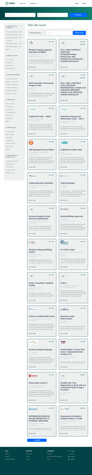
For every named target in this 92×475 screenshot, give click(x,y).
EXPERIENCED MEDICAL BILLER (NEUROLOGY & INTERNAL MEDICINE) (39, 418)
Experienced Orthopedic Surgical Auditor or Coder (71, 417)
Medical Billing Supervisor (71, 216)
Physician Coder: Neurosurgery (67, 317)
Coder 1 (63, 283)
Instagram (72, 456)
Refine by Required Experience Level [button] (12, 156)
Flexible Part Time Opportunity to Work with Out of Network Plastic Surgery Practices (73, 386)
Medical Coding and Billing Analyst (40, 251)
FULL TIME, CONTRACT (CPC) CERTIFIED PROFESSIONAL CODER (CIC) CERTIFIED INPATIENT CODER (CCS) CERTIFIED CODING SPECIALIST (73, 89)
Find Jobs (78, 15)
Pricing (28, 456)
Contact (7, 453)
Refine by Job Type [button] (13, 55)
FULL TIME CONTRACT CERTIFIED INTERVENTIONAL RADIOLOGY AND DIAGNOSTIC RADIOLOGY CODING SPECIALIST (71, 55)
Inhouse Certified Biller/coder (42, 316)
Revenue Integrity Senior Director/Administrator (39, 217)
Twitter (72, 454)
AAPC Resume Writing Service (54, 456)
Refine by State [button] (12, 127)
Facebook (72, 451)
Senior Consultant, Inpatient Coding (41, 284)
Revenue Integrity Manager (40, 349)
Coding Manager (67, 183)
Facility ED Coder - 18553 (40, 116)
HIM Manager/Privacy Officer (41, 150)
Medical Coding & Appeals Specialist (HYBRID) (40, 51)
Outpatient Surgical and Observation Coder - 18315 (72, 117)
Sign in (77, 3)
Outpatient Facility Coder (71, 150)
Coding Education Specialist (41, 183)
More (7, 49)
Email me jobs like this (35, 33)
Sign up (84, 3)
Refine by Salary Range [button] (14, 74)
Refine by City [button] (11, 99)
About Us (7, 456)
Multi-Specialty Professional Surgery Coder (41, 84)
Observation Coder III (38, 383)
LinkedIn (72, 459)
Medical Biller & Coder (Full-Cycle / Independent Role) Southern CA (72, 351)
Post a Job (29, 453)
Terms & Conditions (10, 459)
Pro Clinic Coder (67, 250)
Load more (37, 440)
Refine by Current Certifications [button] (11, 27)
